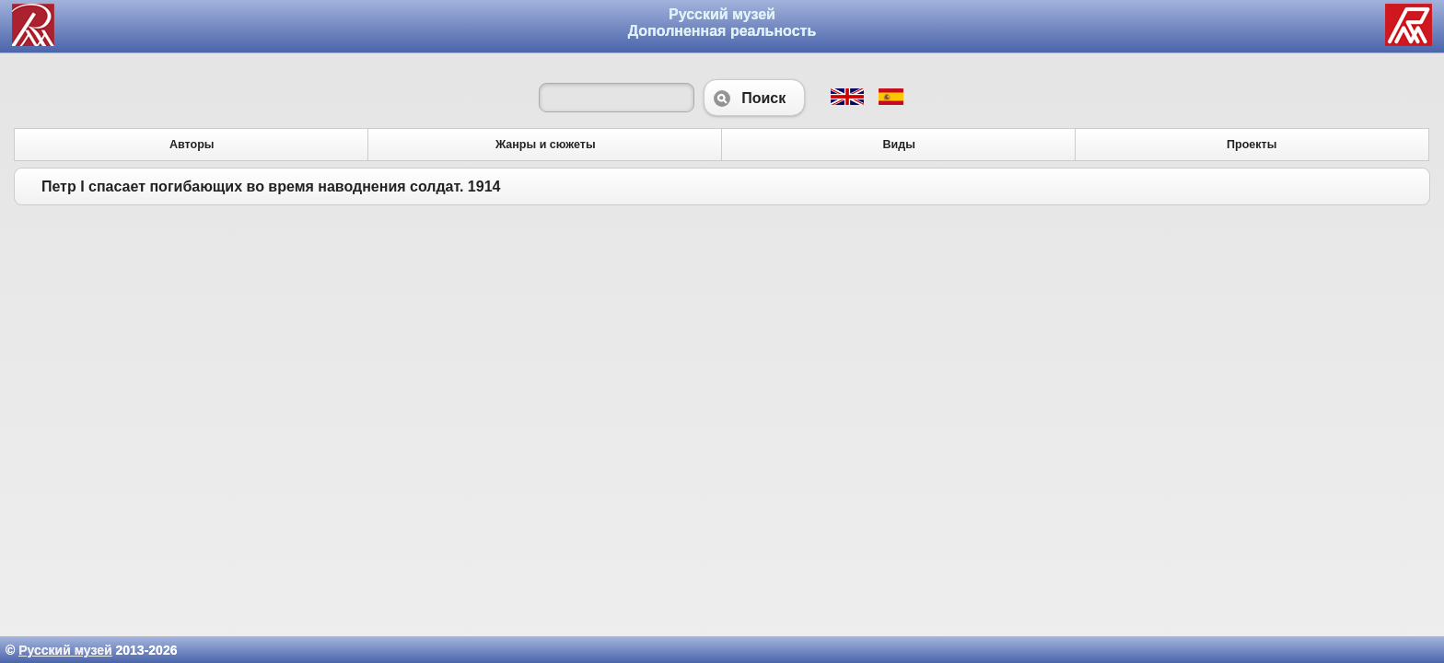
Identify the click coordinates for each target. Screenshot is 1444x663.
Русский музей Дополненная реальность (722, 22)
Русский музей (64, 650)
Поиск (754, 97)
